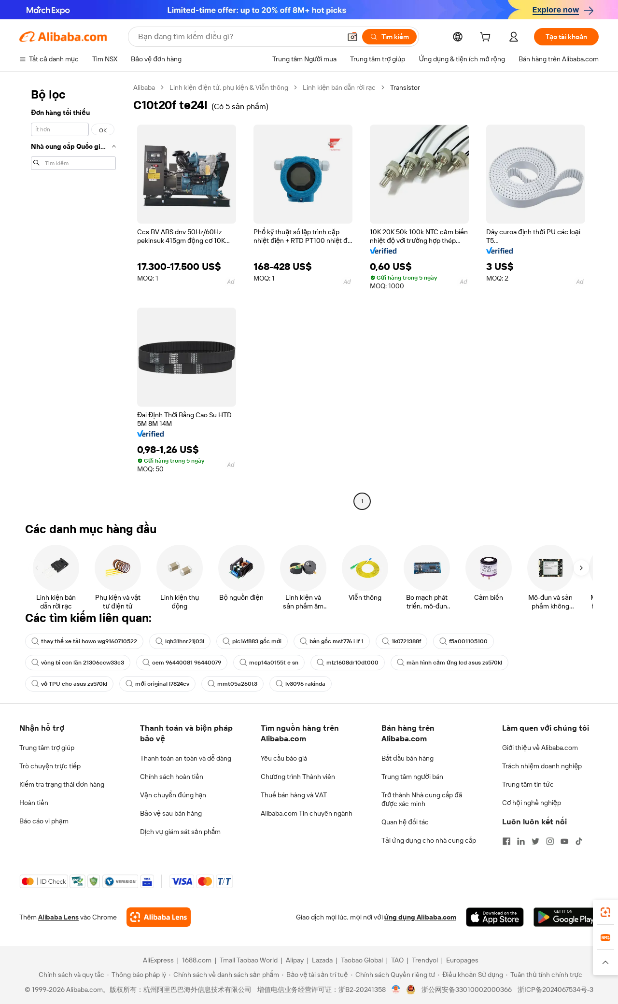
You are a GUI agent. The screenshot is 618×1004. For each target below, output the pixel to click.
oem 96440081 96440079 (181, 662)
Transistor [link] (405, 87)
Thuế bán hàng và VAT (294, 795)
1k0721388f (401, 641)
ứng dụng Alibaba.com (420, 917)
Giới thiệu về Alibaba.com (540, 747)
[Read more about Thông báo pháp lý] (136, 974)
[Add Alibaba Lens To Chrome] (158, 917)
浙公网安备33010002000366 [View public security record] (466, 989)
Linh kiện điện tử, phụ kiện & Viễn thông (228, 87)
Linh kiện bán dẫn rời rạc (339, 87)
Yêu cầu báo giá (284, 758)
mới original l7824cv (157, 684)
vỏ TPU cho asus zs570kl (69, 684)
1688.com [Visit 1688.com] (196, 960)
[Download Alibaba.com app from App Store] (495, 917)
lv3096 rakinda (300, 684)
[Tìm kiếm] (389, 36)
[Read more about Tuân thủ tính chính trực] (544, 974)
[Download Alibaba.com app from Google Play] (566, 917)
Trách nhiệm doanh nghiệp (542, 766)
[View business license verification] (396, 989)
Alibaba (144, 87)
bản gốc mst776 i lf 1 (332, 641)
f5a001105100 (463, 641)
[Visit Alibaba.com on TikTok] (579, 841)
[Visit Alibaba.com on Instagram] (550, 841)
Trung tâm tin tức (528, 784)
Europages (462, 960)
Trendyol (425, 960)
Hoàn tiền (33, 802)
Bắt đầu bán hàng (407, 758)
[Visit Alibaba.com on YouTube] (564, 841)
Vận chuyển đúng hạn (173, 795)
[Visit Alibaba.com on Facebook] (506, 841)
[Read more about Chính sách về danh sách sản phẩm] (224, 974)
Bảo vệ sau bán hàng (171, 813)
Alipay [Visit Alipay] (295, 960)
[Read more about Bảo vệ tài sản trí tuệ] (315, 974)
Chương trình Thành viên (298, 776)
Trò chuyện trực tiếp (50, 766)
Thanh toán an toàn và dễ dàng (185, 758)
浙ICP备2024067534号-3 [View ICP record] (555, 989)
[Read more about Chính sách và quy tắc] (70, 974)
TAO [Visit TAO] (397, 960)
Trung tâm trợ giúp (46, 747)
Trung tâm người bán (412, 776)
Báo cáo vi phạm (44, 821)
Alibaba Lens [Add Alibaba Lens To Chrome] (58, 917)
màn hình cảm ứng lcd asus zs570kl (449, 662)
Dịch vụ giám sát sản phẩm (180, 831)
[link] (605, 912)
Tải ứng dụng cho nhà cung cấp (428, 840)
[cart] (487, 38)
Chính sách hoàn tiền (171, 776)
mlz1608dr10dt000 (348, 662)
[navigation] (73, 295)
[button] (352, 36)
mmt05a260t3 (232, 684)
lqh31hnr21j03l (179, 641)
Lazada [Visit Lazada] (322, 960)
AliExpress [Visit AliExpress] (158, 960)
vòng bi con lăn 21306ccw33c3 (77, 662)
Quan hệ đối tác (405, 822)
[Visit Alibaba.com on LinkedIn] (521, 841)
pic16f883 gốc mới (252, 641)
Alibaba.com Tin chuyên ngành (306, 813)
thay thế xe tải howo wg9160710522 (84, 641)
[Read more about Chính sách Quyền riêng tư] (393, 974)
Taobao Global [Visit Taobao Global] (362, 960)
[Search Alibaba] (238, 36)
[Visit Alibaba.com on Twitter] (535, 841)
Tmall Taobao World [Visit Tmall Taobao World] (249, 960)
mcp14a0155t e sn (268, 662)
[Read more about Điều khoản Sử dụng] (470, 974)
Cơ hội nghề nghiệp (531, 802)
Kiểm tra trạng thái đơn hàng (61, 784)
